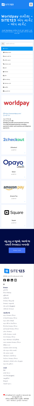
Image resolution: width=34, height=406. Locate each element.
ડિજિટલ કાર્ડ (6, 345)
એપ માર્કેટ (9, 306)
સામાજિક (5, 87)
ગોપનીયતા (13, 400)
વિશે (4, 370)
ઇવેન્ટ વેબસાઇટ (7, 331)
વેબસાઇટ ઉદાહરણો (8, 301)
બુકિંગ (5, 75)
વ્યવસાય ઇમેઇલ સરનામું (10, 348)
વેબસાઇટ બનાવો (17, 250)
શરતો (8, 400)
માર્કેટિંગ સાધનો (6, 60)
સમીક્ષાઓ (6, 298)
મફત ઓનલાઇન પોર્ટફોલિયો (11, 339)
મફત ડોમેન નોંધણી (8, 321)
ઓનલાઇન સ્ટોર (7, 83)
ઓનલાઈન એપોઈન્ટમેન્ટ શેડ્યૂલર (13, 361)
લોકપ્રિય (5, 48)
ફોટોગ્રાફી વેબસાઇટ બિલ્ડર (11, 329)
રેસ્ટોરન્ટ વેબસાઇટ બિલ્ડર (10, 358)
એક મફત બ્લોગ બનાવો (9, 350)
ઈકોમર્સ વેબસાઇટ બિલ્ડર (10, 318)
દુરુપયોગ (19, 400)
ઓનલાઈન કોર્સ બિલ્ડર (9, 356)
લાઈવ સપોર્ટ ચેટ (7, 56)
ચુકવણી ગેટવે (6, 91)
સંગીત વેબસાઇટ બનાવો (9, 334)
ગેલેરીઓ (5, 71)
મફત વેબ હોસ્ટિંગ (8, 364)
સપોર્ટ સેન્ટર (6, 373)
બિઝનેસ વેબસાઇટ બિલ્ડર (10, 326)
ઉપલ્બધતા (24, 400)
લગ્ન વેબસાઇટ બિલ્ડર (9, 337)
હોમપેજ (5, 290)
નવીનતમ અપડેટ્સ (8, 309)
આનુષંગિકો (6, 378)
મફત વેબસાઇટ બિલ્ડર (9, 315)
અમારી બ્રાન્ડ (7, 384)
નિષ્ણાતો (5, 381)
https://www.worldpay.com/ (12, 113)
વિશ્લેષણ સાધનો (7, 52)
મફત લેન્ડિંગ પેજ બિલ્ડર (10, 323)
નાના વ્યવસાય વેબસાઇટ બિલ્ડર (12, 342)
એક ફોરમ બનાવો (8, 353)
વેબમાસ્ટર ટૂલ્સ (7, 64)
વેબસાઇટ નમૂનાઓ (8, 303)
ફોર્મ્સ (4, 68)
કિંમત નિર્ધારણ (6, 79)
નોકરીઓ (8, 376)
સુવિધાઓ (5, 295)
